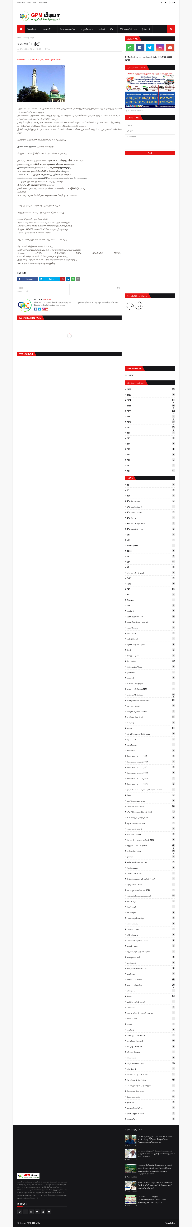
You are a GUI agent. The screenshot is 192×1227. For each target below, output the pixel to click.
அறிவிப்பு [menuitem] (48, 29)
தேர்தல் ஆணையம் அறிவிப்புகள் (151, 878)
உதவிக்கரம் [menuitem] (87, 29)
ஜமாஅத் (151, 1102)
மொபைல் (151, 1007)
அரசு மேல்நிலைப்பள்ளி (151, 622)
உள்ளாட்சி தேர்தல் (151, 683)
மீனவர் (151, 996)
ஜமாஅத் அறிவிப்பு (151, 1107)
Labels (130, 478)
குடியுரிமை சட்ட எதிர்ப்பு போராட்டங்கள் (151, 789)
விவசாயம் (151, 1057)
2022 (151, 411)
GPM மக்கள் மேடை (151, 512)
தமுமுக (151, 856)
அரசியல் (151, 610)
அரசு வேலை (151, 627)
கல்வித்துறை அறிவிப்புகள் (151, 733)
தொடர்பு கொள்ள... (40, 2)
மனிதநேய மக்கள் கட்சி (151, 968)
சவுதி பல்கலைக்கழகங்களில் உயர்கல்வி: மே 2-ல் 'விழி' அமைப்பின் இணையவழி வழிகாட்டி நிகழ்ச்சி (155, 1185)
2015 (151, 449)
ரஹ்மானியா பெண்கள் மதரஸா (151, 1012)
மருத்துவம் (151, 962)
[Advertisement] (150, 179)
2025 (151, 394)
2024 (151, 400)
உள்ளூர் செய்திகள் (151, 694)
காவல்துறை (151, 744)
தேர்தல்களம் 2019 (151, 884)
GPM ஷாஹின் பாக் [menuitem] (128, 29)
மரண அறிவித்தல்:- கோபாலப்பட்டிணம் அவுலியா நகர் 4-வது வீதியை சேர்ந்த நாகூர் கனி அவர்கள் (156, 1153)
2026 (151, 389)
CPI (151, 490)
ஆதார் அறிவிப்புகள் (151, 644)
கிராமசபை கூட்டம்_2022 (151, 772)
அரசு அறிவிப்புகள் (151, 616)
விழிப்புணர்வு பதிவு (151, 1063)
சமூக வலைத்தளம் (151, 828)
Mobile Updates (151, 545)
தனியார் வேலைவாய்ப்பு (151, 862)
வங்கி (151, 1024)
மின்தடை (151, 990)
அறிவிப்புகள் (151, 638)
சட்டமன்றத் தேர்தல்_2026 (151, 817)
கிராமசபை (151, 750)
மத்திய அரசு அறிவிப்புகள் (151, 951)
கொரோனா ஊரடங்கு (151, 800)
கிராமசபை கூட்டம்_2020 (151, 761)
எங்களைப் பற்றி (24, 2)
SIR (151, 567)
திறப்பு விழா (151, 867)
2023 (151, 405)
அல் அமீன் (151, 633)
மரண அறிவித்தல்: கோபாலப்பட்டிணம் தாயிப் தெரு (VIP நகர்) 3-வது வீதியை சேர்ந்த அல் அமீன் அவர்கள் (155, 1139)
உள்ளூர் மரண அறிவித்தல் (151, 700)
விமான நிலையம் (151, 1052)
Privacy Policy (170, 1223)
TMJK (151, 578)
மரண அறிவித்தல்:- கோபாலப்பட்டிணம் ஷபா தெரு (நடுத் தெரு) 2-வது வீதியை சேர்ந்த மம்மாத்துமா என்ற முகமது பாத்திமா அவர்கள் (155, 1169)
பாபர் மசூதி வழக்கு (151, 918)
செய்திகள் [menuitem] (32, 29)
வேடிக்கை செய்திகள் (151, 1091)
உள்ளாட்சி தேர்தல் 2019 (151, 689)
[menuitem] (21, 29)
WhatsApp (151, 600)
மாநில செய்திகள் (151, 979)
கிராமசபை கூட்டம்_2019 (151, 756)
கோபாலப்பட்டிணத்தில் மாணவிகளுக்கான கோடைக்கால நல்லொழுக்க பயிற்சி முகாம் (152, 1199)
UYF (151, 594)
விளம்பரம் (151, 1068)
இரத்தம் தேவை (151, 655)
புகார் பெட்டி (151, 923)
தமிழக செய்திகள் (151, 851)
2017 (151, 438)
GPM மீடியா (151, 517)
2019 (151, 427)
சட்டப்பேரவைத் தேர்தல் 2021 (151, 811)
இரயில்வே (151, 661)
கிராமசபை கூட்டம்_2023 (151, 778)
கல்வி (151, 728)
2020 (151, 421)
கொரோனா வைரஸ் (151, 806)
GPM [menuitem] (111, 29)
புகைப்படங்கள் (151, 929)
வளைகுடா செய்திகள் (151, 1035)
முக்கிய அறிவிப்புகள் (151, 1001)
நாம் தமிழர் (151, 901)
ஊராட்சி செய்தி (151, 705)
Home (20, 37)
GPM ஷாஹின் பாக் (151, 529)
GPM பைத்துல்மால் (151, 506)
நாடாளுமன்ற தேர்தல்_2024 (151, 890)
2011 (151, 470)
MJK (151, 540)
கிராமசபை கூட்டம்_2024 (151, 783)
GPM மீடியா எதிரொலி (151, 523)
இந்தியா (151, 649)
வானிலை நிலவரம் (151, 1040)
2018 (151, 432)
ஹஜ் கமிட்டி (151, 1119)
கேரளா (151, 795)
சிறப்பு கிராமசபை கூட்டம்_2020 (151, 839)
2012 (151, 465)
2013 (151, 459)
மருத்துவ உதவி (151, 957)
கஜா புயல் (151, 739)
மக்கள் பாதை (151, 945)
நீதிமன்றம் (151, 912)
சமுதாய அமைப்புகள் (151, 823)
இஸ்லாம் (151, 672)
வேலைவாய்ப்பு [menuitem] (67, 29)
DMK (151, 495)
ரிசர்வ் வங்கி (151, 1018)
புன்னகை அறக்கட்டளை (151, 940)
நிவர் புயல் (151, 906)
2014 (151, 454)
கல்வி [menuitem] (102, 29)
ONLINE (151, 550)
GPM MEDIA (24, 49)
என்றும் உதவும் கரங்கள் (151, 711)
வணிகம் (151, 1029)
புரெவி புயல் (151, 934)
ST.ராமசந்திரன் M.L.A (151, 572)
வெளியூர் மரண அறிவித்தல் (151, 1085)
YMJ (151, 605)
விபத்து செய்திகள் (151, 1046)
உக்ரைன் (151, 677)
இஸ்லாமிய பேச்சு (151, 666)
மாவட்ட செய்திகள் (151, 985)
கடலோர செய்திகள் (151, 716)
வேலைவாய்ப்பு (151, 1096)
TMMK (151, 583)
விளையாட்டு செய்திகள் (151, 1074)
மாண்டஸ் (151, 973)
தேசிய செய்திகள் (151, 873)
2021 (151, 416)
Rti (151, 556)
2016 (151, 443)
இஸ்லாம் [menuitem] (145, 29)
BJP (151, 484)
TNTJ (151, 589)
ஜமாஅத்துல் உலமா (151, 1113)
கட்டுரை (151, 722)
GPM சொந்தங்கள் (151, 501)
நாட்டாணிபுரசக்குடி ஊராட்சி (151, 895)
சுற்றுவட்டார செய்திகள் (151, 845)
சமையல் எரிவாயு (151, 834)
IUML (151, 534)
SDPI (151, 561)
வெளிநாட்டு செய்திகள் (151, 1079)
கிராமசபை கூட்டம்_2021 (151, 767)
